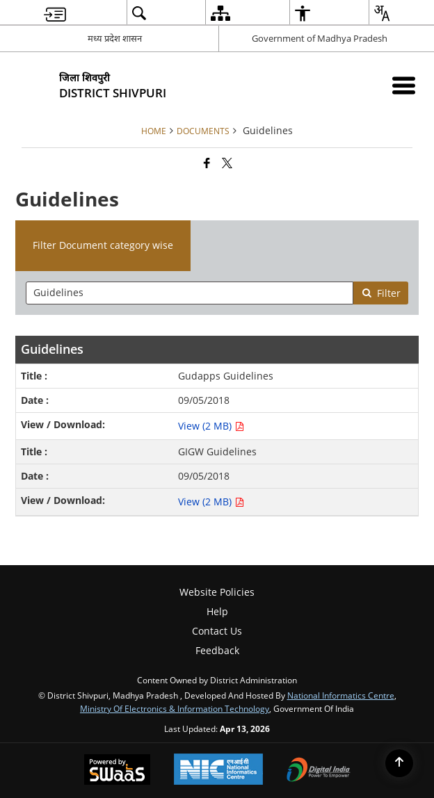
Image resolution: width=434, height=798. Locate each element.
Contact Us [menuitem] (217, 630)
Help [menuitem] (217, 611)
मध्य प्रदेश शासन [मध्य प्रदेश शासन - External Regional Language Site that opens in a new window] (115, 38)
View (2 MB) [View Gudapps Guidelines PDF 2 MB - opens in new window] (211, 425)
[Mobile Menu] (404, 85)
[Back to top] (399, 763)
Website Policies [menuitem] (217, 591)
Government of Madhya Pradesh (319, 38)
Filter (381, 293)
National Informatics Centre (340, 695)
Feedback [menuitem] (217, 650)
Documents (203, 130)
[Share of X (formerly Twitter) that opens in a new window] (227, 162)
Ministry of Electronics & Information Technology (174, 708)
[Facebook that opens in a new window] (207, 162)
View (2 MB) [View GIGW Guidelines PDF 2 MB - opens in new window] (211, 501)
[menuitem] (55, 13)
